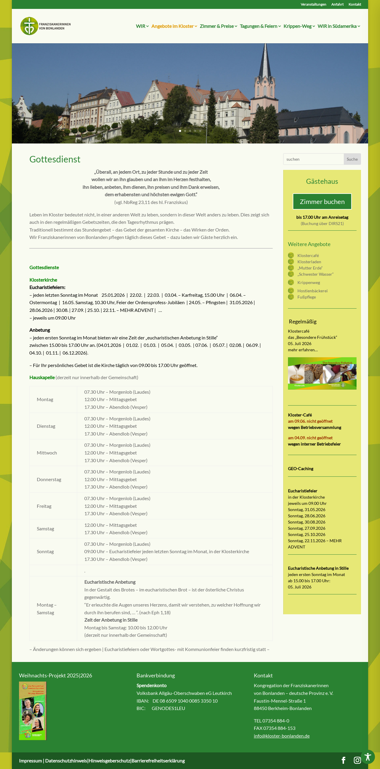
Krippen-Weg (297, 26)
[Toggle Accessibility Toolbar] (368, 757)
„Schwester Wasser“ (315, 274)
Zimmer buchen (322, 201)
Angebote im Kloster (172, 26)
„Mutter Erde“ (310, 267)
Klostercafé (308, 255)
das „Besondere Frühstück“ (312, 337)
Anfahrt (337, 5)
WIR (140, 26)
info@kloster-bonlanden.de (282, 735)
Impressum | (32, 760)
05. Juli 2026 (299, 586)
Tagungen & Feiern (258, 26)
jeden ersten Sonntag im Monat (316, 574)
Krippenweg (308, 282)
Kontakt (355, 5)
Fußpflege (306, 296)
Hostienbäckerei (312, 290)
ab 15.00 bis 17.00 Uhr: (309, 580)
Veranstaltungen (313, 5)
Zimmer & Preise (217, 26)
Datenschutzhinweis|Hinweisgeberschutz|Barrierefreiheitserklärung (115, 760)
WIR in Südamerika (337, 26)
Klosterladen (309, 261)
